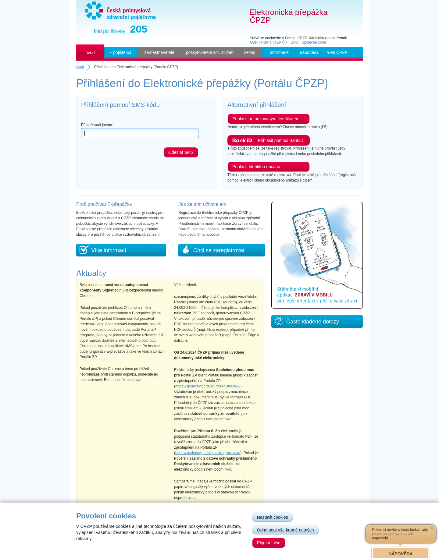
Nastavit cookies (272, 517)
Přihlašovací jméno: (97, 125)
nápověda (309, 52)
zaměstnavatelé (159, 52)
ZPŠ (294, 42)
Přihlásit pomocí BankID (280, 140)
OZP (254, 42)
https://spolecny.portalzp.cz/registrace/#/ (207, 386)
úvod (90, 52)
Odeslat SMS (180, 152)
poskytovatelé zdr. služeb (210, 52)
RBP (265, 42)
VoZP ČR (279, 42)
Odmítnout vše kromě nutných (285, 530)
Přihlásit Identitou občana (256, 166)
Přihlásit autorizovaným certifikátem (265, 118)
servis (249, 52)
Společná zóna (314, 42)
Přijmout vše (268, 542)
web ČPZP (337, 52)
